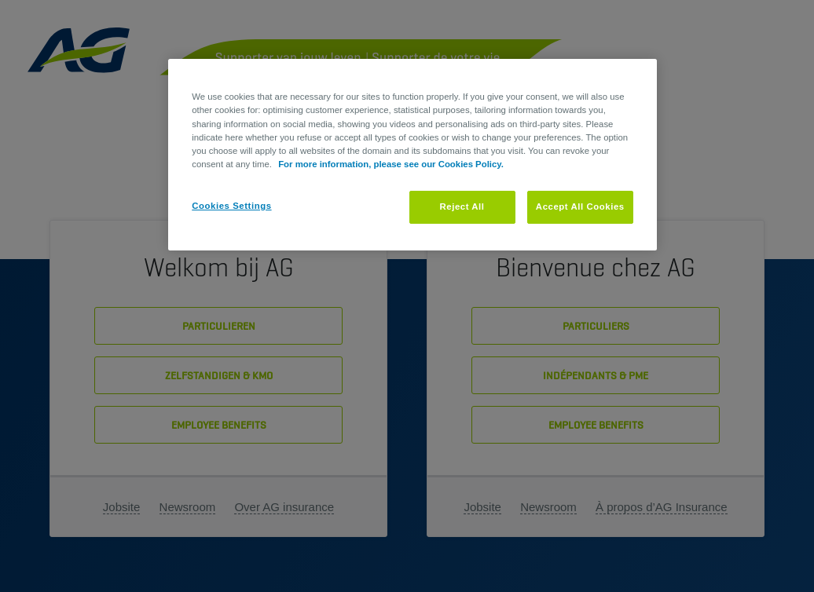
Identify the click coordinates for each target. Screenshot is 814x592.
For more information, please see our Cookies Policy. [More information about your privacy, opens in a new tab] (391, 164)
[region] (412, 154)
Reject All (461, 206)
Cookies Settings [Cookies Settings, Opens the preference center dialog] (231, 205)
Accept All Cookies (580, 206)
